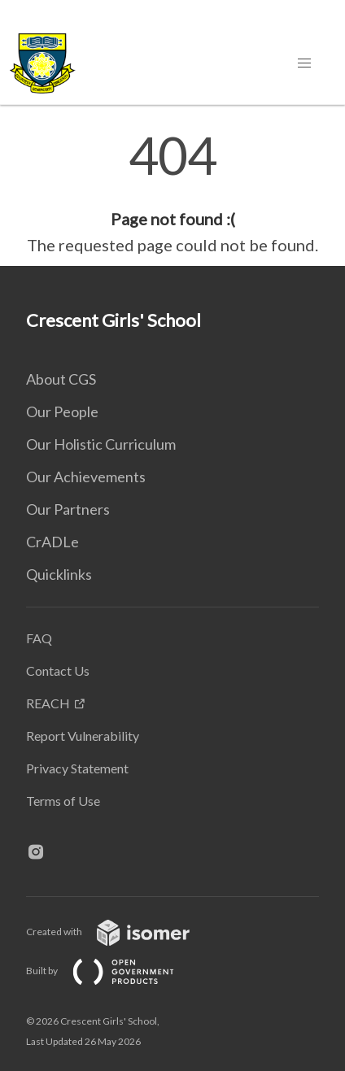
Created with (121, 931)
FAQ (39, 638)
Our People (62, 411)
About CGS (61, 379)
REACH (48, 703)
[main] (172, 193)
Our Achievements (86, 476)
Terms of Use (63, 800)
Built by (113, 970)
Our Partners (68, 509)
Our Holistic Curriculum (101, 444)
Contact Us (58, 670)
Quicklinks (59, 574)
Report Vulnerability (82, 735)
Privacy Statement (77, 768)
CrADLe (52, 542)
